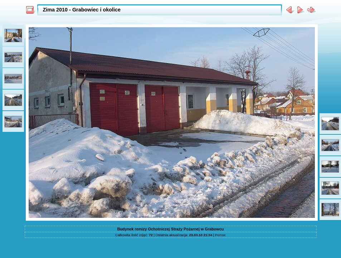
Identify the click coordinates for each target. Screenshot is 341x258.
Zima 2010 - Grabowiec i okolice (82, 10)
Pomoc (220, 235)
